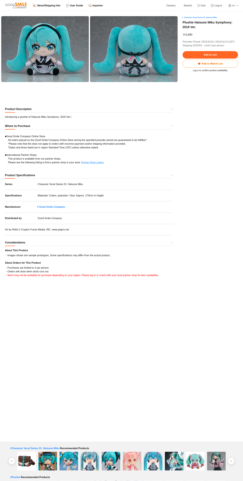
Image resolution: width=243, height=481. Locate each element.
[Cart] (201, 5)
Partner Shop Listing (92, 162)
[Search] (186, 5)
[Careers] (169, 5)
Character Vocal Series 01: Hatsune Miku (200, 17)
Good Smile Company (52, 207)
